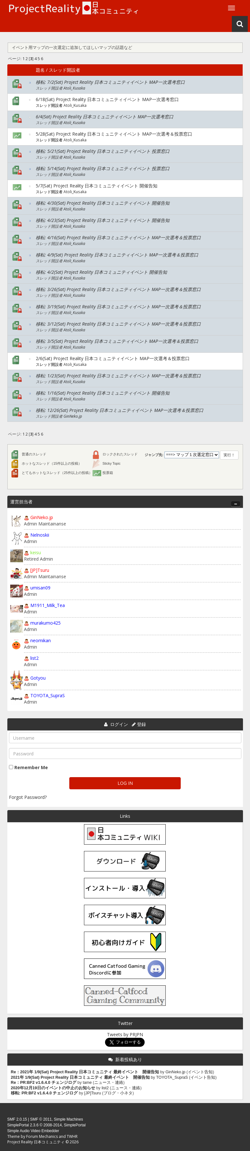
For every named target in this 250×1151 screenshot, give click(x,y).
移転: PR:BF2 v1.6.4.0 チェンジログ (44, 1093)
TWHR (72, 1136)
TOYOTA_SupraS (47, 695)
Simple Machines (68, 1119)
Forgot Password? (28, 797)
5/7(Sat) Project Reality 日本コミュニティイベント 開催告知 (96, 186)
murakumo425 (45, 623)
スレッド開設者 (64, 70)
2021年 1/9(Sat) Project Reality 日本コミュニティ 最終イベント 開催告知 (80, 1077)
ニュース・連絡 (108, 1082)
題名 (40, 70)
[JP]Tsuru (39, 570)
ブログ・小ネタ (118, 1093)
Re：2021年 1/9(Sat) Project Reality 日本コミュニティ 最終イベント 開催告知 (85, 1072)
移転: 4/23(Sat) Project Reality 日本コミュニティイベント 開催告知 (103, 220)
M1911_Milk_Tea (47, 605)
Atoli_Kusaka (74, 88)
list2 (34, 658)
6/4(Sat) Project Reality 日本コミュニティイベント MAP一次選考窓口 (104, 117)
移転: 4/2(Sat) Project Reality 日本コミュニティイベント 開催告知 (101, 272)
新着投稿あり (128, 1059)
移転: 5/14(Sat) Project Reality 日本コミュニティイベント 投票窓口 (103, 168)
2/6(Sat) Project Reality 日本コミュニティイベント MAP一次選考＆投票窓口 (113, 358)
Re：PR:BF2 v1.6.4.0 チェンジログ (43, 1082)
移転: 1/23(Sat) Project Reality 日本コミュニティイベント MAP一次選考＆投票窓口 (118, 376)
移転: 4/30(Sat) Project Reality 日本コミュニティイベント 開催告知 (103, 203)
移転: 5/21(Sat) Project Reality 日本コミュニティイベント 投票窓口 (103, 151)
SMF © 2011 (41, 1119)
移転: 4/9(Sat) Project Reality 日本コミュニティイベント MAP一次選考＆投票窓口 (117, 255)
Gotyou (38, 678)
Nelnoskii (39, 535)
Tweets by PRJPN (125, 1034)
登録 (141, 724)
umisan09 (40, 588)
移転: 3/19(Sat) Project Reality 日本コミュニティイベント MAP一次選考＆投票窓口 (118, 307)
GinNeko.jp (73, 416)
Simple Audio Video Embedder (33, 1131)
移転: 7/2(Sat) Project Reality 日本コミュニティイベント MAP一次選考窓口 (110, 82)
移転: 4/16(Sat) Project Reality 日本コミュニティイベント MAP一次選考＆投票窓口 (118, 237)
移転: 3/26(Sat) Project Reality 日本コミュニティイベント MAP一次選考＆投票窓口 (118, 289)
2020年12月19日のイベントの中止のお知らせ (53, 1088)
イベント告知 (200, 1072)
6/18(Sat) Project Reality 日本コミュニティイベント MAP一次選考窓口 (107, 99)
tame (87, 1082)
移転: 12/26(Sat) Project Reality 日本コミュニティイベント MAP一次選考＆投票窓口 (119, 410)
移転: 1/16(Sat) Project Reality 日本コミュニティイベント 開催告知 (103, 393)
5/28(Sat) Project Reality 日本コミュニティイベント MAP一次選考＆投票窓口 (114, 134)
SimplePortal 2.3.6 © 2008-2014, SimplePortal (46, 1125)
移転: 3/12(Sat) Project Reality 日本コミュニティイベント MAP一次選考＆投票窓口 (118, 324)
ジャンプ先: (154, 455)
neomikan (40, 640)
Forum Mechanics (42, 1136)
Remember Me (31, 767)
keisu (35, 552)
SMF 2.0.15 (17, 1119)
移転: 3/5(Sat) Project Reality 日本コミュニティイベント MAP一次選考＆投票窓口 (117, 341)
